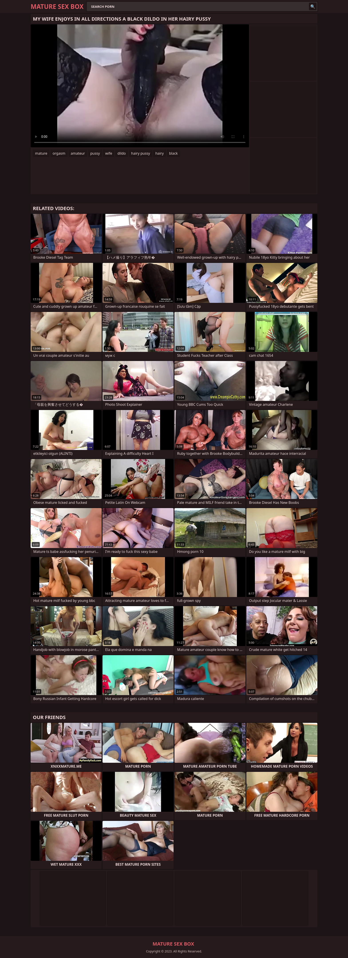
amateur (78, 153)
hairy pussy (140, 153)
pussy (95, 153)
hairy (159, 153)
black (173, 153)
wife (108, 153)
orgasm (59, 153)
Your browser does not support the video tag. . (140, 85)
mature (41, 153)
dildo (121, 153)
